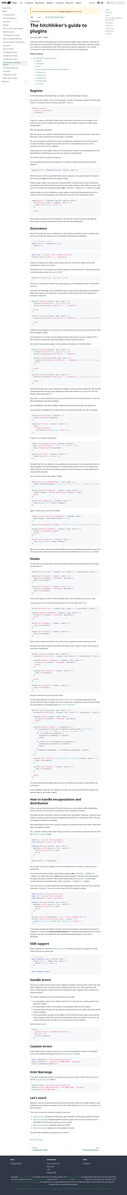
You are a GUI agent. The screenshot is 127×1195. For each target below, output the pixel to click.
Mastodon (51, 1173)
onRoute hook (68, 700)
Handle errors (41, 75)
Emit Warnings (41, 81)
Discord (50, 1167)
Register (39, 61)
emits (89, 552)
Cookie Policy (107, 1189)
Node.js (58, 949)
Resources (69, 3)
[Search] (115, 2)
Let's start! (40, 84)
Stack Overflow (53, 1163)
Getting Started (16, 1163)
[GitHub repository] (98, 2)
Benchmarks (39, 3)
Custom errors (41, 78)
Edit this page (36, 1140)
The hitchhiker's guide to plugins (45, 58)
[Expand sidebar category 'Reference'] (25, 81)
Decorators (40, 64)
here (50, 394)
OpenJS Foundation (25, 1177)
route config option (68, 705)
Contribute (59, 3)
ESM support (40, 72)
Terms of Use (38, 1189)
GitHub (86, 1163)
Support (78, 3)
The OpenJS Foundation (23, 1189)
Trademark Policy (64, 1179)
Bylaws (58, 1189)
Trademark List (79, 1179)
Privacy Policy (49, 1189)
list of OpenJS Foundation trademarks (26, 1182)
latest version (65, 11)
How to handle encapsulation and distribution (52, 69)
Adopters (50, 3)
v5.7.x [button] (91, 3)
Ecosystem (29, 3)
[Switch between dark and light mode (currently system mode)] (102, 2)
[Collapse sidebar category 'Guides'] (25, 11)
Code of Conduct (68, 1189)
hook (84, 603)
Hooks (38, 66)
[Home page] (32, 17)
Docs (21, 3)
